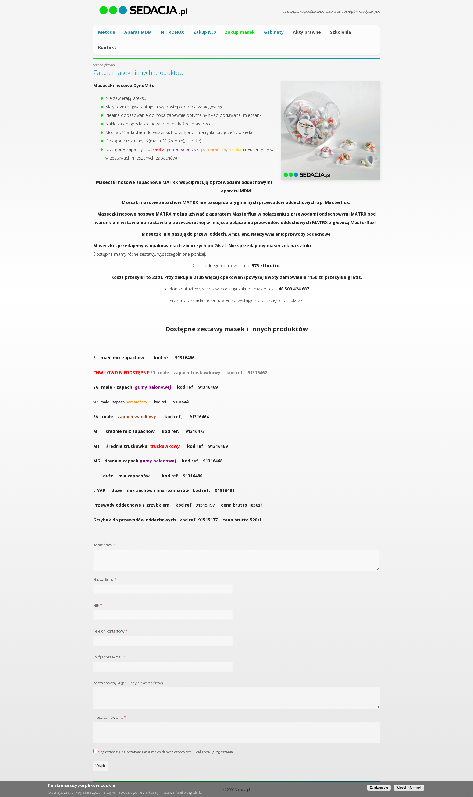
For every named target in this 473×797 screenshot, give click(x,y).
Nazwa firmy (105, 579)
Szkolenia (340, 32)
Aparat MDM (138, 32)
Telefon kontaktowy (110, 631)
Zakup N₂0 (204, 32)
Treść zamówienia (109, 717)
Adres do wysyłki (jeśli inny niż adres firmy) (128, 683)
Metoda (106, 32)
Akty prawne (307, 32)
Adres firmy (104, 545)
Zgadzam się (379, 788)
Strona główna (104, 64)
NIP (97, 605)
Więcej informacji (409, 788)
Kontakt (107, 47)
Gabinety (274, 32)
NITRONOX (172, 32)
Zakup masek (240, 32)
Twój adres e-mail (109, 657)
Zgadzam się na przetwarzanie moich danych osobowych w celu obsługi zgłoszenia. (167, 752)
